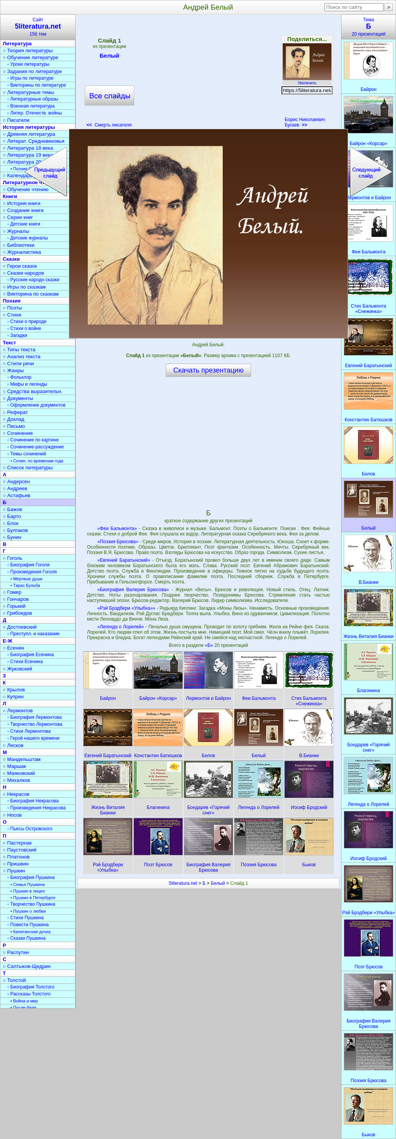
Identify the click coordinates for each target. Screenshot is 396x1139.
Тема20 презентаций (368, 27)
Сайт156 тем (37, 27)
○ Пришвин (16, 864)
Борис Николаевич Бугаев (305, 122)
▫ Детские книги (23, 224)
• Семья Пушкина (27, 884)
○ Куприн (13, 696)
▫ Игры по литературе (30, 78)
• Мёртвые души (26, 578)
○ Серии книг (18, 217)
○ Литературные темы (28, 92)
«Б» (210, 645)
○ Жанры (13, 370)
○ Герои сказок (20, 266)
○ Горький (14, 606)
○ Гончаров (16, 599)
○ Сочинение (18, 433)
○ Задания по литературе (32, 71)
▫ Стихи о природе (26, 321)
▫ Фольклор (19, 377)
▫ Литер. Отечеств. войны (34, 113)
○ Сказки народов (23, 273)
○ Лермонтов (18, 710)
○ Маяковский (19, 773)
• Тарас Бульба (25, 585)
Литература (17, 43)
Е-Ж (7, 641)
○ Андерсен (16, 481)
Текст (9, 342)
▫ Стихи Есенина (25, 661)
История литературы (29, 127)
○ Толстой (14, 980)
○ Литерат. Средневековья (34, 141)
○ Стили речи (18, 363)
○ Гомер (12, 592)
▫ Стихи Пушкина (25, 917)
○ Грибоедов (17, 613)
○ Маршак (14, 766)
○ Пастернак (17, 843)
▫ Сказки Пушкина (26, 938)
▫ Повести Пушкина (28, 924)
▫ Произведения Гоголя (32, 572)
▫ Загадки (17, 335)
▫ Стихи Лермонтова (29, 731)
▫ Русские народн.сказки (33, 279)
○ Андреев (15, 488)
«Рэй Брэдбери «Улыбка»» (126, 608)
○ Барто (12, 516)
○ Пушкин (14, 871)
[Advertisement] (208, 73)
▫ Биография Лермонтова (34, 717)
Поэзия (11, 301)
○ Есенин (13, 648)
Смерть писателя (109, 125)
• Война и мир (24, 1001)
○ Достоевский (20, 627)
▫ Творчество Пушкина (31, 904)
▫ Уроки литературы (28, 64)
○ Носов (12, 815)
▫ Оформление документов (36, 405)
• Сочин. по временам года (36, 460)
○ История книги (22, 203)
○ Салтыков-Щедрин (27, 966)
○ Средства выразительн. (32, 391)
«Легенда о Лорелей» (120, 626)
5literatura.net (183, 883)
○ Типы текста (19, 349)
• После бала (23, 1007)
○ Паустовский (19, 850)
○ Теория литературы (28, 50)
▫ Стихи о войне (24, 328)
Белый (109, 57)
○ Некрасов (16, 794)
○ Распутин (16, 952)
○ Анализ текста (21, 356)
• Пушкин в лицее (27, 891)
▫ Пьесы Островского (29, 828)
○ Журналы (16, 231)
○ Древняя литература (29, 134)
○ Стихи (12, 315)
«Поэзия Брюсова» (117, 541)
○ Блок (11, 523)
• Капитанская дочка (30, 931)
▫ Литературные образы (32, 99)
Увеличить (307, 81)
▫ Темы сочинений (26, 454)
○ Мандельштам (22, 759)
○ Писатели (16, 120)
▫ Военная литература (31, 106)
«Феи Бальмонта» (117, 528)
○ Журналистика (22, 252)
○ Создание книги (23, 210)
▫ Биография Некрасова (33, 801)
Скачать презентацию (208, 370)
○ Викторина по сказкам (30, 294)
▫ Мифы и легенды (27, 384)
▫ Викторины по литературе (36, 85)
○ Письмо (14, 426)
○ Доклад (13, 419)
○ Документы (18, 398)
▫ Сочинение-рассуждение (35, 447)
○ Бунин (12, 537)
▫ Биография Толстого (31, 987)
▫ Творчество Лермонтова (34, 724)
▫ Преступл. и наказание (33, 633)
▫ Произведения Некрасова (36, 808)
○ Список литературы (28, 467)
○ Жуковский (17, 669)
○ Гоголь (12, 558)
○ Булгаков (15, 530)
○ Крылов (14, 690)
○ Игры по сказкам (24, 287)
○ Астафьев (16, 495)
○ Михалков (16, 780)
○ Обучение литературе (30, 57)
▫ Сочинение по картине (33, 440)
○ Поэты (12, 308)
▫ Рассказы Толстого (29, 994)
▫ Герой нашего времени (33, 738)
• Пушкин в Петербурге (32, 897)
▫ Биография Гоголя (28, 565)
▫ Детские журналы (27, 238)
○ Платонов (16, 857)
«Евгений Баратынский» (123, 560)
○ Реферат (15, 412)
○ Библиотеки (18, 245)
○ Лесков (13, 745)
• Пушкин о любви (28, 911)
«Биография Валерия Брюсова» (133, 589)
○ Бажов (12, 509)
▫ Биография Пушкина (31, 877)
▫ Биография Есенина (30, 654)
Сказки (11, 259)
